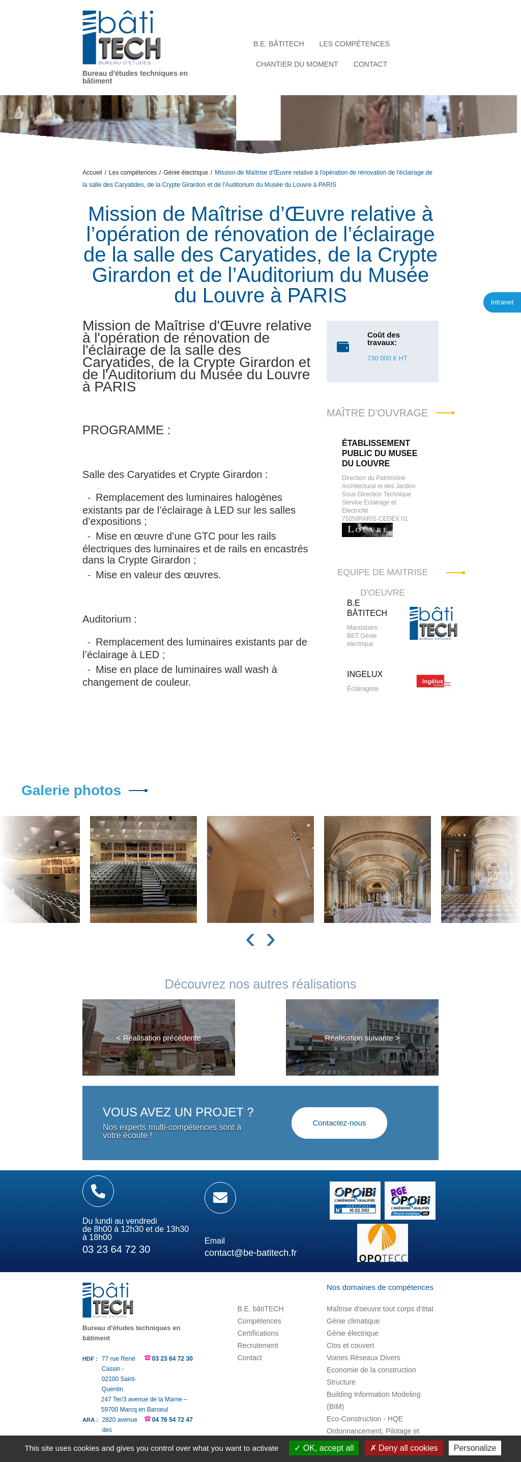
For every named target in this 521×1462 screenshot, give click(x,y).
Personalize (475, 1448)
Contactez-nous (339, 1122)
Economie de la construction (371, 1370)
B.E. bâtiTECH (260, 1309)
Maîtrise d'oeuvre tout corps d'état (380, 1309)
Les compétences (133, 172)
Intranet (502, 302)
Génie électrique (185, 172)
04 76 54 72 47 (172, 1419)
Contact (249, 1358)
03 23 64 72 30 (172, 1358)
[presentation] (250, 937)
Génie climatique (353, 1321)
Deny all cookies (404, 1448)
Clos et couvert (350, 1345)
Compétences (259, 1321)
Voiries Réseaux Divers (363, 1358)
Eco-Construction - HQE (365, 1419)
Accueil (92, 172)
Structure (341, 1382)
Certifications (257, 1333)
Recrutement (257, 1345)
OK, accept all (324, 1448)
